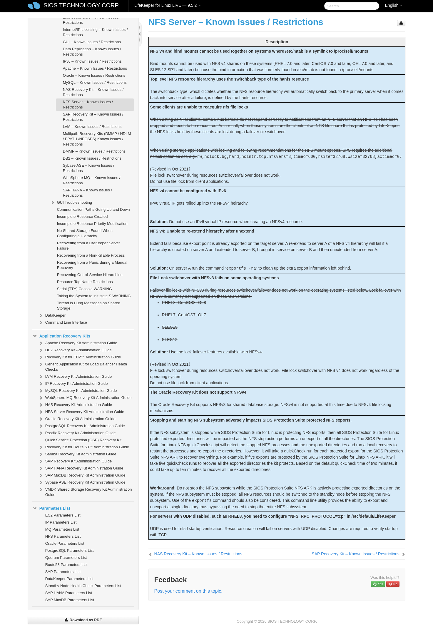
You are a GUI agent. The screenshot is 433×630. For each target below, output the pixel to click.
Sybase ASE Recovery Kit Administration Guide (82, 482)
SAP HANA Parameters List (68, 593)
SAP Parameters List (63, 571)
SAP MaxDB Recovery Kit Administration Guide (82, 475)
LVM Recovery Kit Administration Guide (75, 376)
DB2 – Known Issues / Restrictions (92, 158)
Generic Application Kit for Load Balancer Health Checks (82, 366)
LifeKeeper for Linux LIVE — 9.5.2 (167, 5)
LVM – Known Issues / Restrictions (92, 126)
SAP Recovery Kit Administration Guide (75, 461)
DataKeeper (52, 315)
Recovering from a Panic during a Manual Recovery (92, 265)
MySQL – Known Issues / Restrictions (95, 82)
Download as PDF (83, 620)
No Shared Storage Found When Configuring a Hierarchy (85, 233)
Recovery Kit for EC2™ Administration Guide (79, 357)
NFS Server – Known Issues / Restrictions (88, 104)
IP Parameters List (61, 522)
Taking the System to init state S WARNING (94, 296)
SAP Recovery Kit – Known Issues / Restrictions (93, 117)
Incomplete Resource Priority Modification (92, 223)
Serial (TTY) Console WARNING (84, 289)
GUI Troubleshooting (71, 202)
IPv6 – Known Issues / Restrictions (92, 61)
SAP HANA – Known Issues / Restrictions (87, 193)
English (394, 5)
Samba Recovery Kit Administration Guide (77, 454)
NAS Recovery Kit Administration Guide (75, 404)
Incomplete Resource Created (82, 216)
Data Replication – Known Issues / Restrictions (92, 51)
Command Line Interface (62, 322)
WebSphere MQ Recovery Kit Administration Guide (85, 397)
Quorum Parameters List (66, 557)
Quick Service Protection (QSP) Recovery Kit (83, 440)
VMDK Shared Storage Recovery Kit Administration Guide (85, 491)
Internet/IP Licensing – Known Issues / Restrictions (95, 32)
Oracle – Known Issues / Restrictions (94, 75)
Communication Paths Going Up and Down (93, 209)
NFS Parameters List (63, 536)
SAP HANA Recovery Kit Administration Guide (80, 468)
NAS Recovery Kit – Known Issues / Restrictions (93, 92)
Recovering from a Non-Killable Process (91, 255)
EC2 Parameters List (63, 515)
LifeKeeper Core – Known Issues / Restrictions (92, 20)
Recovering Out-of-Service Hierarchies (90, 275)
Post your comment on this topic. (188, 591)
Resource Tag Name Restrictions (85, 282)
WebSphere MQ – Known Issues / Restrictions (92, 180)
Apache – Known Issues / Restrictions (95, 68)
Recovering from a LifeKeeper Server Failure (88, 245)
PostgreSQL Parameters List (69, 550)
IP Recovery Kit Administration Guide (73, 383)
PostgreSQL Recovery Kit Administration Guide (81, 426)
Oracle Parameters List (64, 543)
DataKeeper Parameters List (69, 578)
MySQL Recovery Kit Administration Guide (77, 390)
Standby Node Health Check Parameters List (83, 586)
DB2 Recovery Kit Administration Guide (75, 350)
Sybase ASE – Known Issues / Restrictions (88, 168)
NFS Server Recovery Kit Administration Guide (81, 411)
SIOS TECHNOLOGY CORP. (82, 5)
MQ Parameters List (62, 529)
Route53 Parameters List (66, 564)
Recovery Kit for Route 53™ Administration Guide (83, 447)
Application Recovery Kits (61, 336)
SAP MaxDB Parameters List (69, 600)
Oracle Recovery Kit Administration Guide (77, 418)
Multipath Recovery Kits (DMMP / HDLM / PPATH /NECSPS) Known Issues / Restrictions (97, 138)
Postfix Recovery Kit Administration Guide (77, 433)
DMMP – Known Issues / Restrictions (94, 151)
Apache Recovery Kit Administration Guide (77, 343)
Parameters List (51, 508)
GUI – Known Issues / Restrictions (92, 42)
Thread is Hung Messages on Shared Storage (88, 305)
